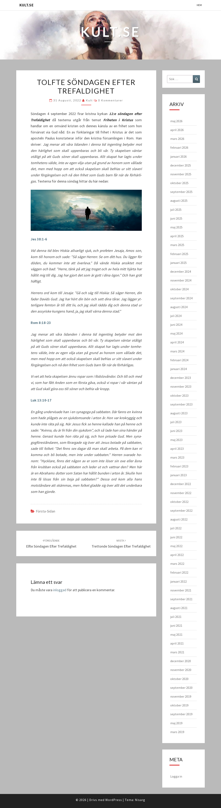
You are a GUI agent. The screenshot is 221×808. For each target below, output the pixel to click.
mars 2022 (177, 564)
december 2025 (180, 165)
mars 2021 (177, 652)
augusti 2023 (179, 413)
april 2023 (177, 449)
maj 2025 (176, 227)
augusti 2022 (179, 519)
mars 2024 (177, 351)
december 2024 (180, 271)
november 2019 (180, 696)
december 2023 (180, 378)
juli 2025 (175, 210)
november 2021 (180, 590)
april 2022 (177, 555)
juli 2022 (175, 528)
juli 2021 (175, 617)
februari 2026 (179, 147)
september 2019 (181, 714)
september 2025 (181, 192)
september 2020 (181, 688)
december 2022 (180, 484)
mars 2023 (177, 457)
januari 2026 (178, 156)
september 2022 (181, 510)
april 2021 (177, 643)
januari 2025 (178, 263)
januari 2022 (178, 581)
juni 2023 (176, 431)
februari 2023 (179, 466)
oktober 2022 (179, 502)
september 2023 (181, 404)
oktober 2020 (179, 679)
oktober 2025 (179, 183)
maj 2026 (176, 121)
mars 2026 (177, 139)
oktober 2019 (179, 705)
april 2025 (177, 236)
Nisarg (140, 800)
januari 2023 (178, 475)
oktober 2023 (179, 395)
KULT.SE (26, 4)
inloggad (59, 590)
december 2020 (180, 661)
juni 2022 (176, 537)
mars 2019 (177, 732)
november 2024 (180, 280)
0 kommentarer (110, 100)
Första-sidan (45, 511)
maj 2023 (176, 440)
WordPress (113, 800)
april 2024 (177, 342)
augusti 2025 (179, 201)
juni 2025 (176, 218)
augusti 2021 (179, 608)
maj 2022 (176, 546)
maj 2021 (176, 634)
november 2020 (180, 670)
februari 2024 (179, 360)
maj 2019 (176, 723)
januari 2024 (178, 369)
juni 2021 (176, 625)
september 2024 (181, 298)
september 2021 (181, 599)
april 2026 (177, 130)
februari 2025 (179, 254)
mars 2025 (177, 245)
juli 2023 (175, 422)
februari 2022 (179, 572)
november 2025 (180, 174)
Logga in (176, 776)
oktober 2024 (179, 289)
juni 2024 (176, 325)
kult (89, 100)
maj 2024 (176, 333)
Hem (199, 5)
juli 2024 (175, 316)
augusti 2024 (179, 307)
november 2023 (180, 386)
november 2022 (180, 493)
